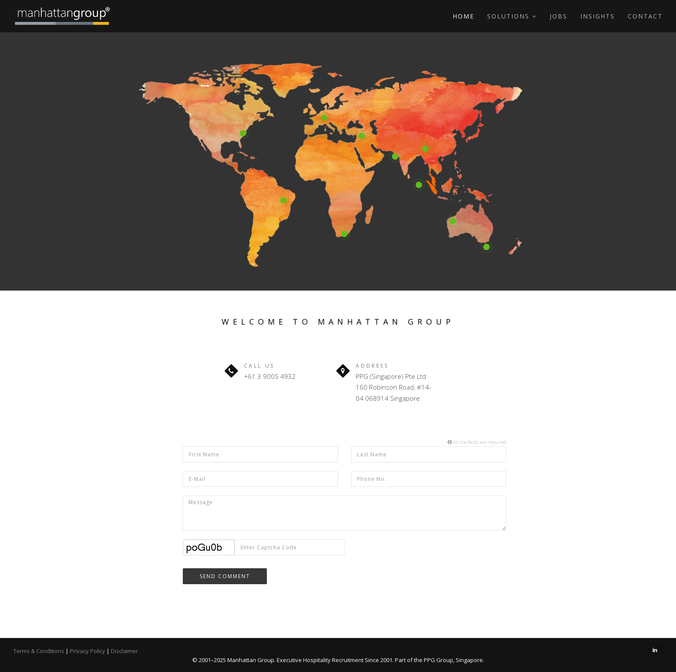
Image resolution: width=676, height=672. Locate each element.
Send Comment (225, 576)
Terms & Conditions (38, 651)
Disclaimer (124, 651)
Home (463, 16)
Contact (645, 16)
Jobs (558, 16)
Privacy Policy (87, 651)
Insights (597, 16)
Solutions (512, 16)
